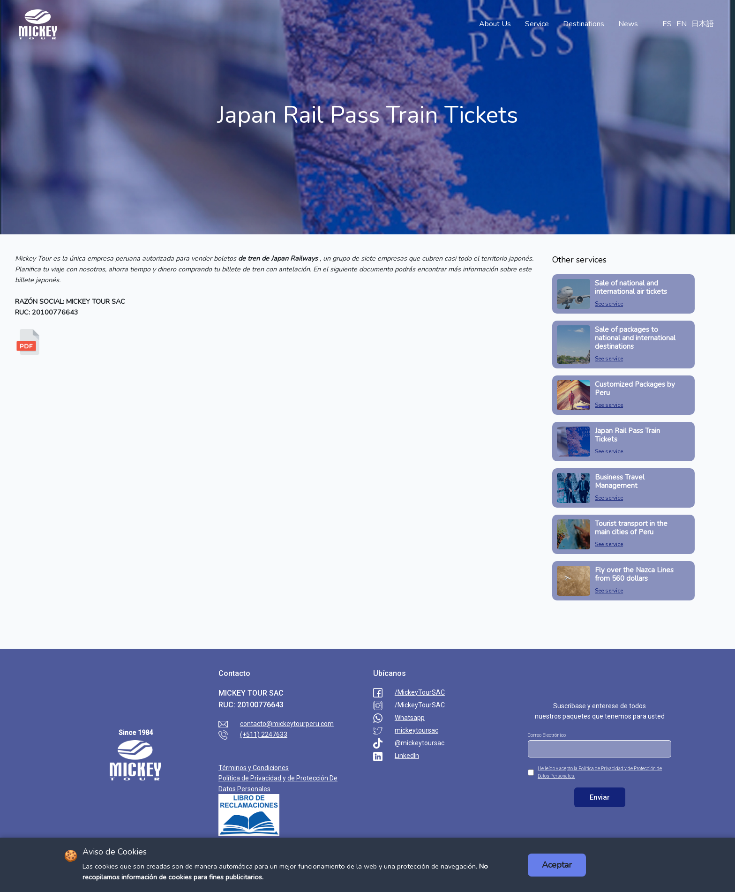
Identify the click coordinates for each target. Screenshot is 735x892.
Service (537, 24)
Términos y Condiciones (253, 768)
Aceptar (557, 864)
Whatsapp (410, 717)
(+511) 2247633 (263, 734)
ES (667, 24)
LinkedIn (407, 755)
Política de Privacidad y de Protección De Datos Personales (278, 783)
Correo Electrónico (547, 735)
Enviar (600, 797)
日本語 (702, 24)
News (628, 24)
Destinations (583, 24)
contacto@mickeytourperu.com (287, 723)
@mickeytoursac (419, 743)
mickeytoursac (416, 730)
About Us (495, 24)
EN (681, 24)
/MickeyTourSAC (420, 692)
